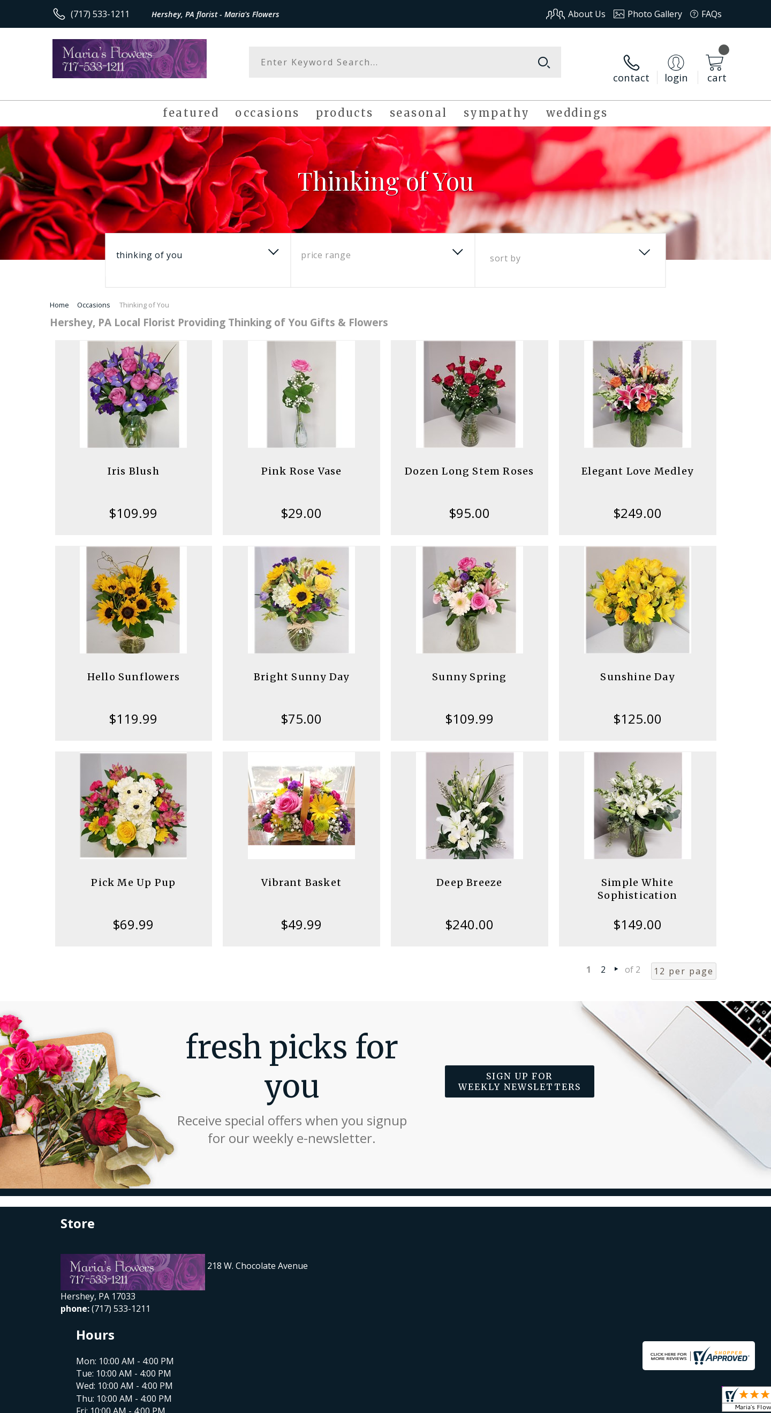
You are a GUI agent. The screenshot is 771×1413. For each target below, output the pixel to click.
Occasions (93, 294)
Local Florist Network (627, 1401)
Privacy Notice (552, 1401)
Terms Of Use (489, 1401)
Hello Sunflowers (133, 666)
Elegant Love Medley (637, 460)
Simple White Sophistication (637, 878)
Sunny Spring (469, 666)
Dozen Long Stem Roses (469, 460)
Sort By (505, 247)
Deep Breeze (469, 872)
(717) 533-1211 (100, 14)
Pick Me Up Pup (133, 872)
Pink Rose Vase (301, 460)
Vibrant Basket (301, 872)
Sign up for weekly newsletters (519, 1070)
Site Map (693, 1401)
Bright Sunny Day (301, 666)
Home (59, 294)
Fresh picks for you (291, 1076)
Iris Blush (134, 460)
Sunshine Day (637, 666)
